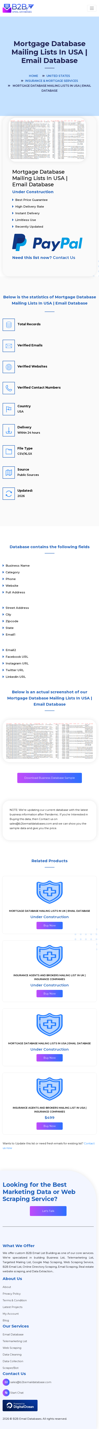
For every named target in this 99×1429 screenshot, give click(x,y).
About (7, 1287)
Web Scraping (12, 1347)
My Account (11, 1313)
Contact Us (64, 257)
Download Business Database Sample (49, 778)
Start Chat (13, 1392)
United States (58, 76)
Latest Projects (12, 1307)
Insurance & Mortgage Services (51, 81)
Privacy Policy (12, 1293)
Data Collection (13, 1361)
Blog (6, 1320)
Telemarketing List (15, 1341)
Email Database (13, 1334)
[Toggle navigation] (91, 8)
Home (33, 76)
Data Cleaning (12, 1354)
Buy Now (49, 925)
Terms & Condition (15, 1300)
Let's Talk (48, 1211)
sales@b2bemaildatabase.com (27, 1382)
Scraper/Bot (11, 1368)
